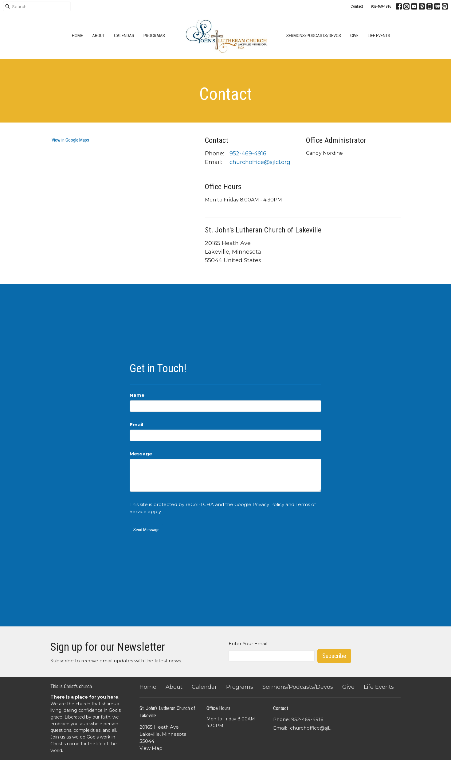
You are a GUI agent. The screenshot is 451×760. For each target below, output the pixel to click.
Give (354, 35)
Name (137, 395)
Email (136, 424)
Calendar (124, 35)
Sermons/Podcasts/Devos (313, 35)
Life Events (379, 35)
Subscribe (334, 656)
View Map (151, 748)
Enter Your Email (248, 643)
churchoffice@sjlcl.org (259, 162)
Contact (357, 6)
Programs (154, 35)
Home (77, 35)
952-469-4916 (381, 6)
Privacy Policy (268, 504)
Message (141, 454)
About (98, 35)
